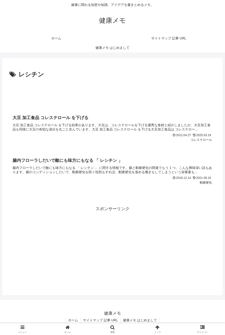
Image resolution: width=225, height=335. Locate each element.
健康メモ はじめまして (140, 320)
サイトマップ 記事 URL (100, 320)
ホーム (73, 320)
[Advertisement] (112, 93)
